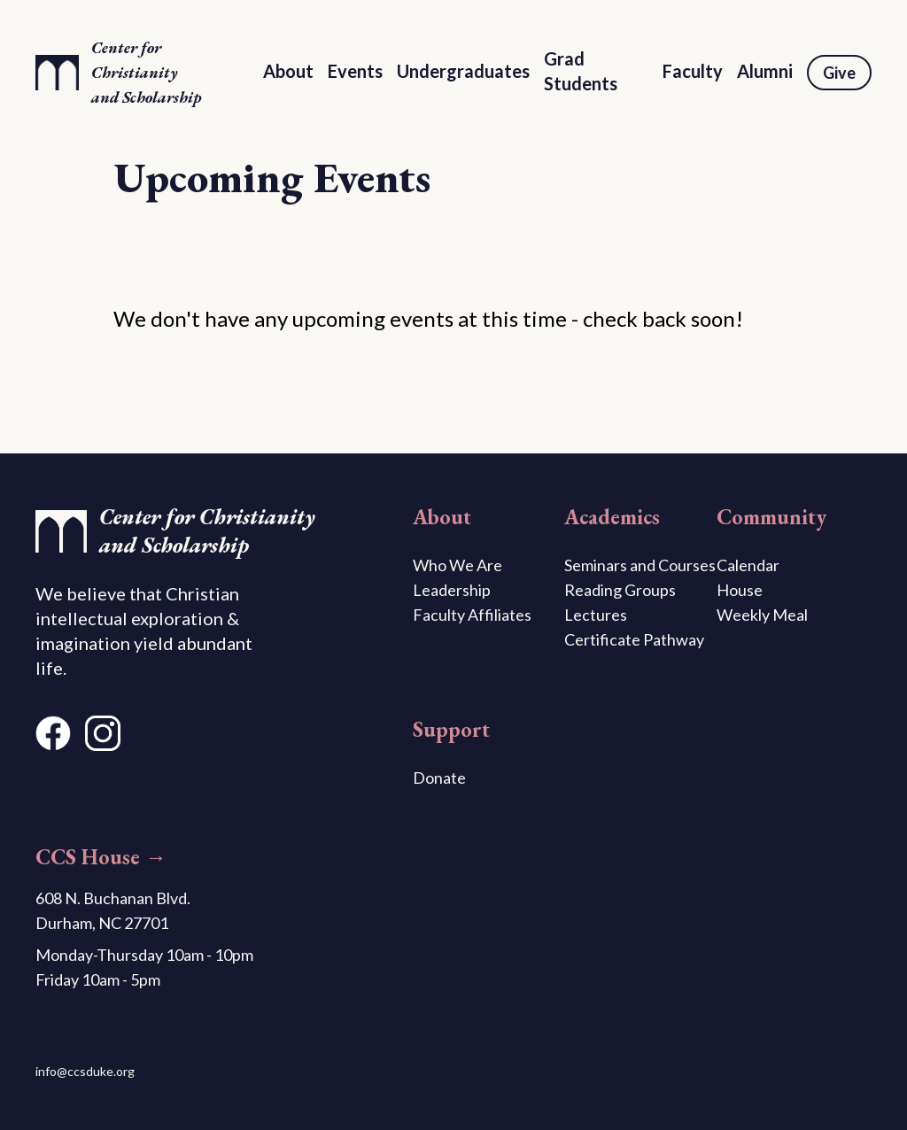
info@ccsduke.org (85, 1071)
